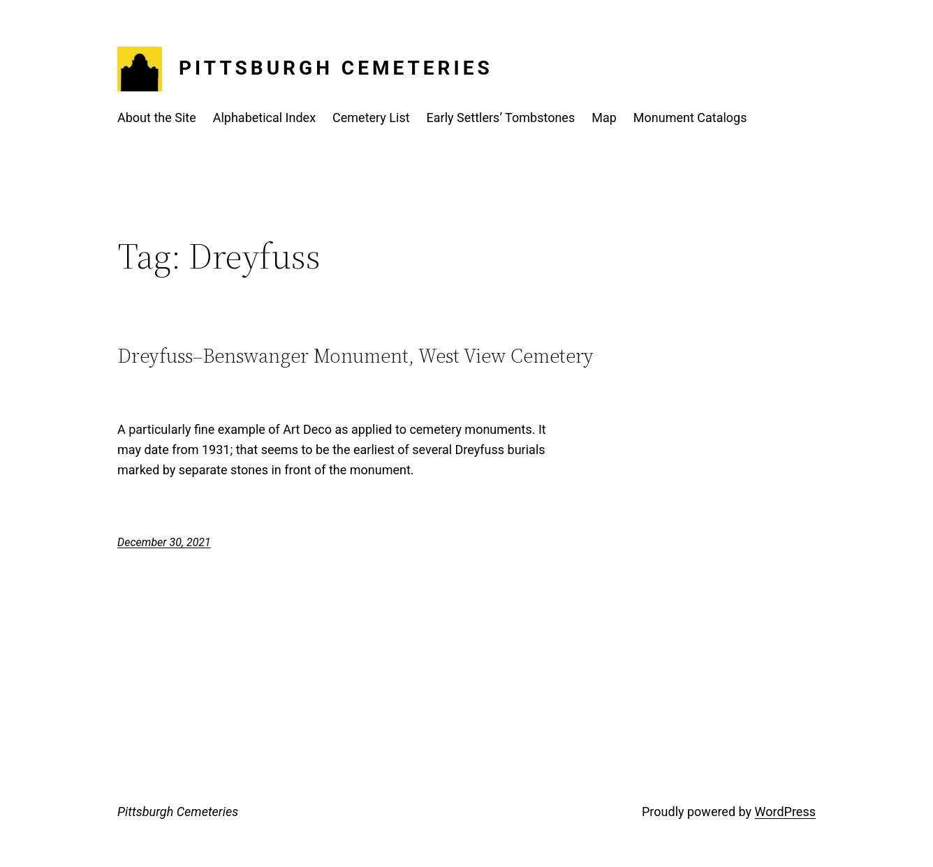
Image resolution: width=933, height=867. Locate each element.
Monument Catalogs (690, 117)
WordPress (785, 811)
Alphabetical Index (264, 117)
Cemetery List (371, 117)
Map (604, 117)
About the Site (156, 117)
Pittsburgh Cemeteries (336, 68)
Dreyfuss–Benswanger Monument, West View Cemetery (355, 356)
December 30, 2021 (164, 542)
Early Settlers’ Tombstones (501, 117)
